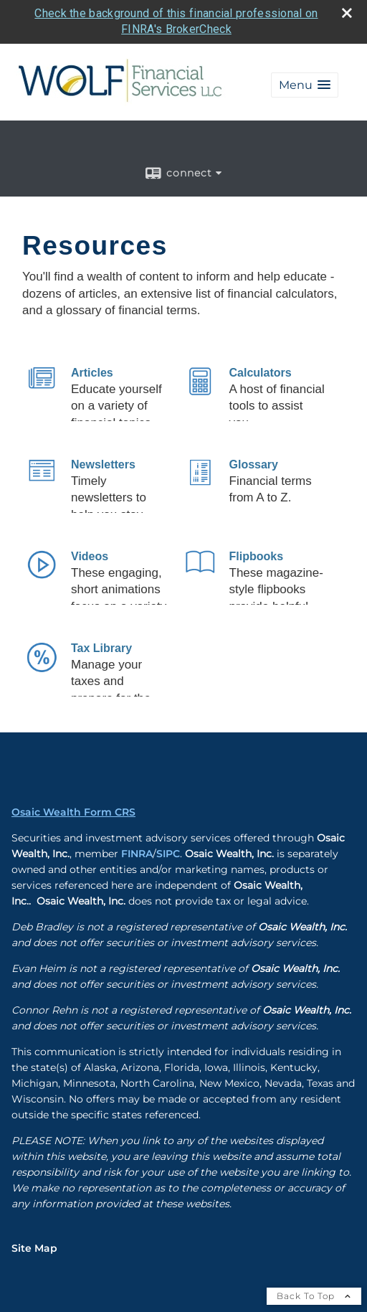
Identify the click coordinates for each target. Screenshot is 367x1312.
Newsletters (103, 464)
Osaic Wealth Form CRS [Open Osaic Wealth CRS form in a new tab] (73, 812)
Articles (92, 373)
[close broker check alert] (347, 13)
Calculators (260, 373)
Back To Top (314, 1295)
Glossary (253, 464)
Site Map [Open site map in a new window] (34, 1248)
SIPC (168, 853)
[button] (304, 85)
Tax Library (101, 648)
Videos (89, 556)
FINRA (137, 853)
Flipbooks (256, 556)
